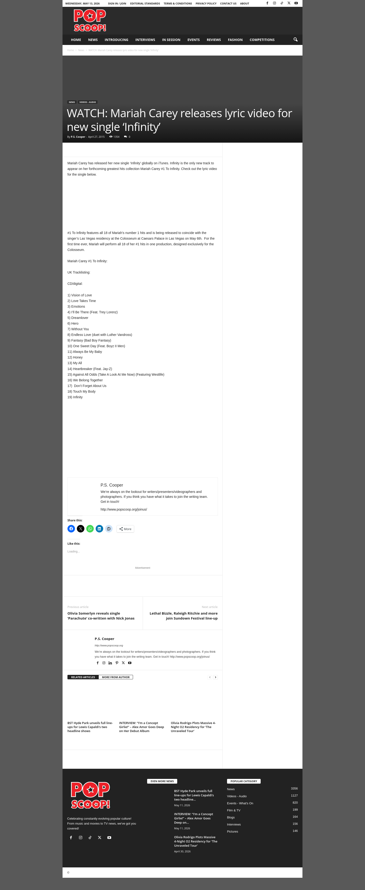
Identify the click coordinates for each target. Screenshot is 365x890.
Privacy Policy (206, 3)
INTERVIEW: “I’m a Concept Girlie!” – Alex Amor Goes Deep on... (193, 818)
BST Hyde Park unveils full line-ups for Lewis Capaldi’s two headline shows (90, 727)
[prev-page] (210, 677)
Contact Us (228, 3)
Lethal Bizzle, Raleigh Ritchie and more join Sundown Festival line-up (184, 615)
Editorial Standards (145, 3)
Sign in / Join (117, 3)
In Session (171, 39)
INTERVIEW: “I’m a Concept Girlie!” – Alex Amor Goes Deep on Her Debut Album (141, 727)
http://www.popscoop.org (109, 645)
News (93, 39)
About (244, 3)
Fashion (235, 39)
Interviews (145, 39)
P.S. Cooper (78, 136)
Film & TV (233, 810)
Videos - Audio (87, 102)
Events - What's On (240, 803)
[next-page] (215, 677)
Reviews (214, 39)
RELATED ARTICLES (83, 677)
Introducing (116, 39)
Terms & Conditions (178, 3)
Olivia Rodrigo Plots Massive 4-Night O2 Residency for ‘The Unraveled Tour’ (193, 727)
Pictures (232, 831)
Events (194, 39)
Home (76, 39)
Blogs (231, 817)
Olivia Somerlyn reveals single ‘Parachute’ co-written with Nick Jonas (100, 615)
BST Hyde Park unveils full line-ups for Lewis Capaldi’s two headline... (194, 795)
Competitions (262, 39)
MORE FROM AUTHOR (116, 677)
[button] (295, 40)
